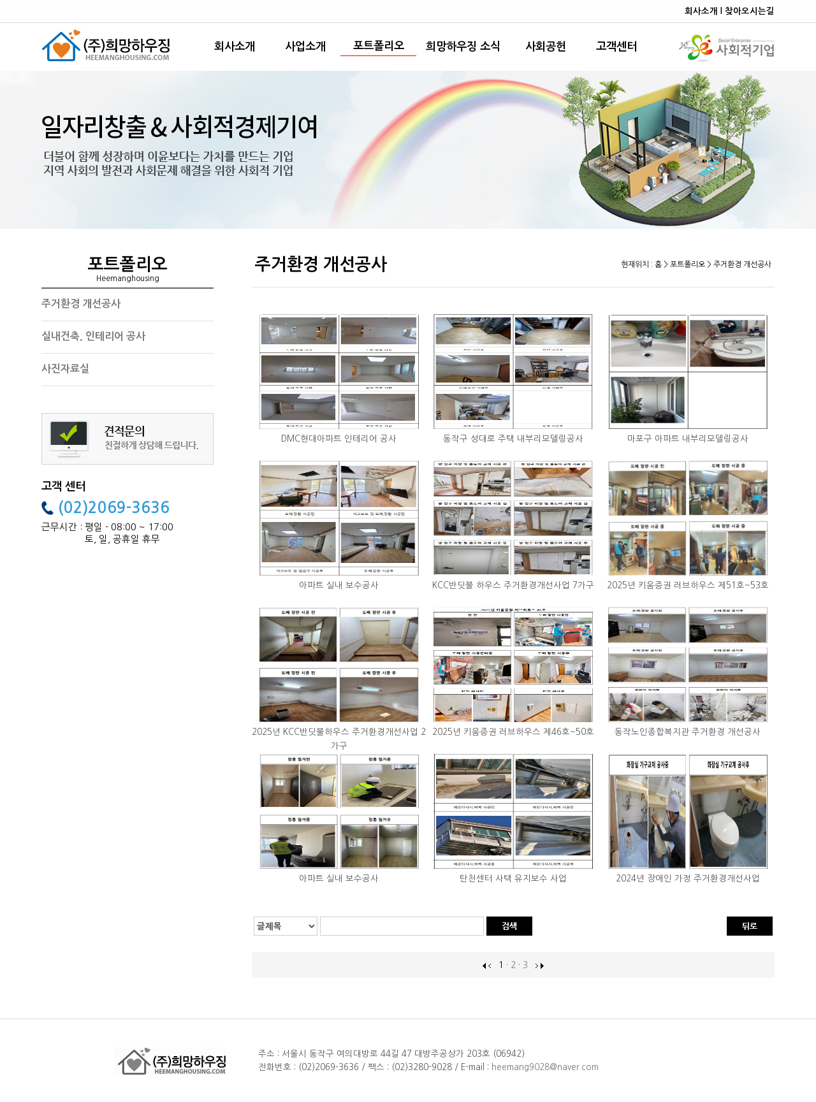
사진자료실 (65, 368)
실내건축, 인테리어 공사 (93, 336)
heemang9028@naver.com (545, 1067)
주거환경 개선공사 (80, 303)
